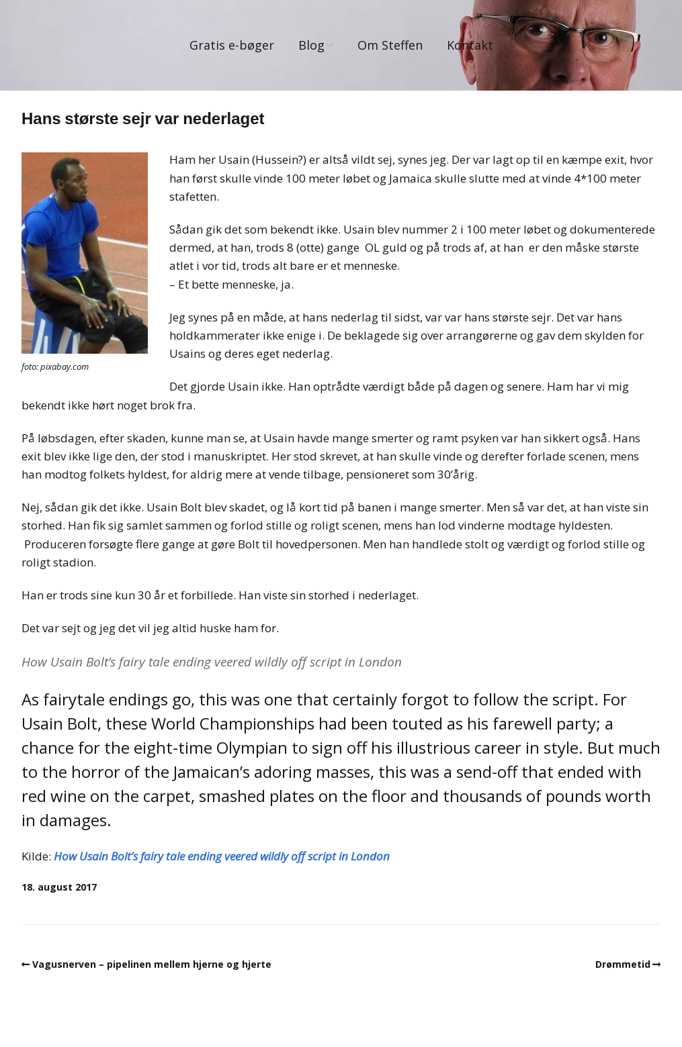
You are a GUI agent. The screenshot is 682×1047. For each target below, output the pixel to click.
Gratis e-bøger (231, 45)
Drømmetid (622, 964)
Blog (311, 45)
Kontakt (470, 45)
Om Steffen (390, 45)
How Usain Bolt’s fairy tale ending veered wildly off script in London (222, 856)
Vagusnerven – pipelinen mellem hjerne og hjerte (151, 964)
